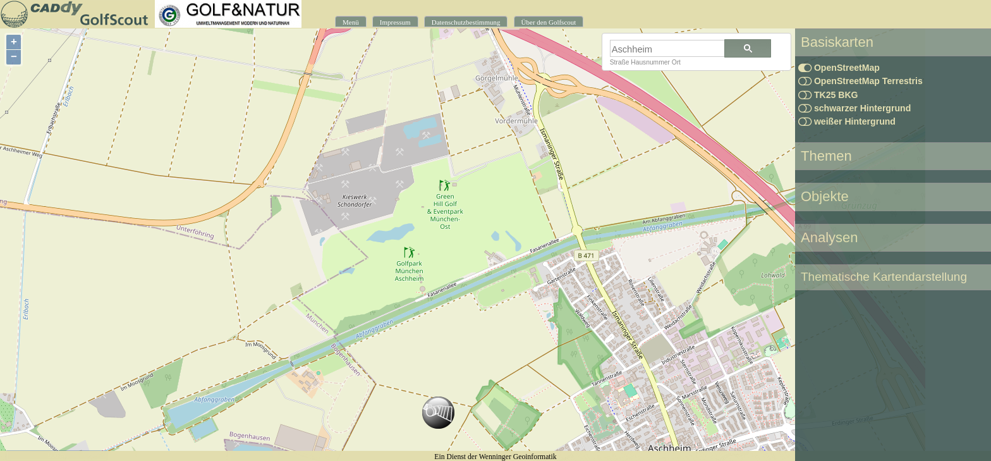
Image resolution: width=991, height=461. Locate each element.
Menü (351, 22)
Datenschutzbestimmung (466, 22)
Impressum (395, 22)
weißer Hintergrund (847, 121)
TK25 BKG (828, 95)
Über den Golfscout (548, 22)
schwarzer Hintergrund (854, 108)
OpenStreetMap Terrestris (860, 81)
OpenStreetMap (839, 68)
